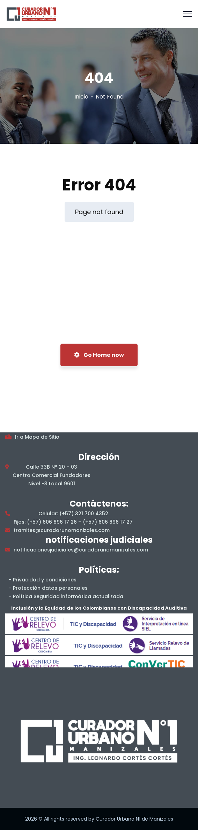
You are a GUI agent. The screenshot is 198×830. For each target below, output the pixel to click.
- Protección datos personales (48, 588)
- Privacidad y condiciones (42, 579)
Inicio (81, 97)
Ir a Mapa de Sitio (37, 436)
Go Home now (99, 355)
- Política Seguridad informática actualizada (66, 596)
